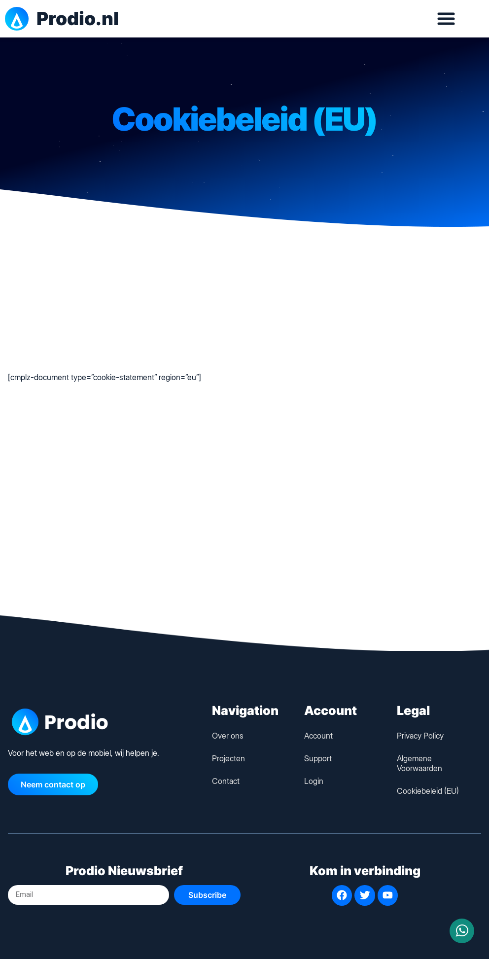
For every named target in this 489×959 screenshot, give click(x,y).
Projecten (228, 758)
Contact (226, 781)
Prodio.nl (77, 18)
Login (313, 781)
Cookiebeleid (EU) (428, 791)
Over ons (228, 736)
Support (318, 758)
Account (318, 736)
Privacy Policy (420, 736)
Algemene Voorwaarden (419, 763)
